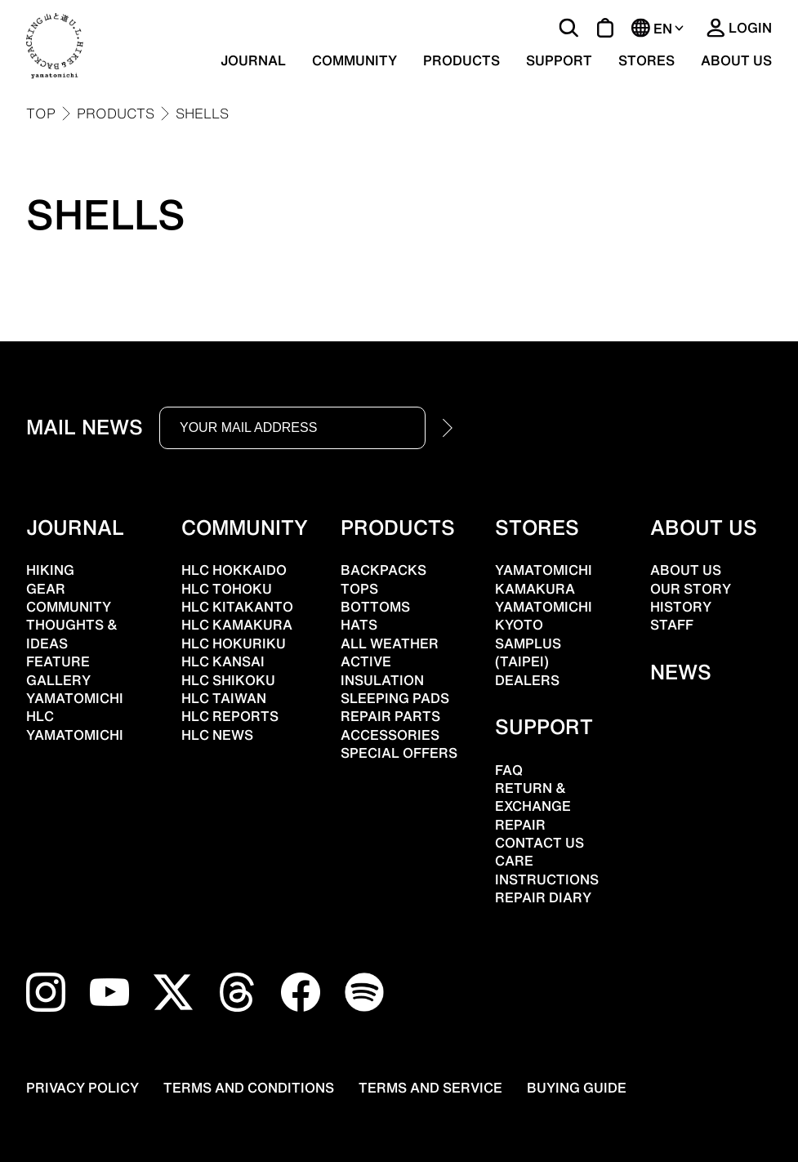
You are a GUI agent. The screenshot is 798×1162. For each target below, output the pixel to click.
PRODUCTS (461, 60)
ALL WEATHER (390, 643)
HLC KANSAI (223, 661)
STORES (646, 60)
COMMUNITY (354, 60)
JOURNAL (253, 60)
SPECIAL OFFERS (399, 752)
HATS (359, 624)
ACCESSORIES (390, 734)
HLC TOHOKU (226, 588)
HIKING (50, 570)
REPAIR (520, 824)
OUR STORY (690, 588)
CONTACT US (539, 842)
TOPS (359, 588)
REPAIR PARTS (390, 716)
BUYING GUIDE (576, 1087)
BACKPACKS (383, 570)
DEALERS (527, 680)
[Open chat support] (60, 1120)
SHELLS (202, 113)
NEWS (680, 672)
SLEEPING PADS (395, 698)
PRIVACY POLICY (82, 1087)
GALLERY (58, 680)
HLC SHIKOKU (228, 680)
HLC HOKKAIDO (234, 570)
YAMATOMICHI (74, 734)
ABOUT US (736, 60)
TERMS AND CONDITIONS (248, 1087)
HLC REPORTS (230, 716)
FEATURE (58, 661)
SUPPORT (559, 60)
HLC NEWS (217, 734)
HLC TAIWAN (223, 698)
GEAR (45, 588)
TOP (41, 113)
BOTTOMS (375, 606)
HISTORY (680, 606)
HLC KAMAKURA (236, 624)
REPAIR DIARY (543, 897)
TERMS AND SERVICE (430, 1087)
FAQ (509, 770)
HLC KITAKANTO (237, 606)
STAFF (671, 624)
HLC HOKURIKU (233, 643)
